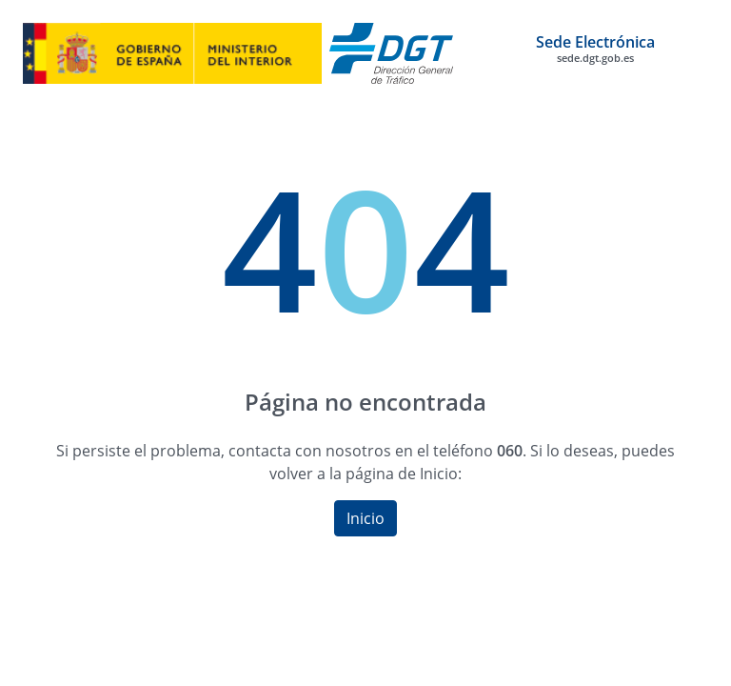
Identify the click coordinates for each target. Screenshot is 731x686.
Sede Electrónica (595, 48)
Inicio (365, 518)
